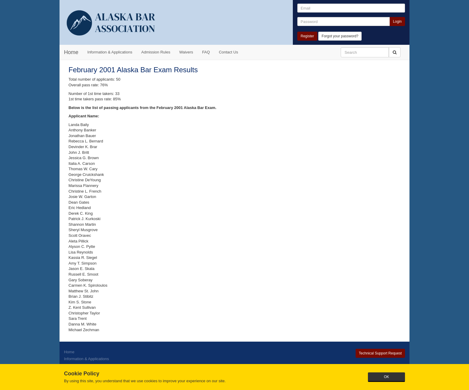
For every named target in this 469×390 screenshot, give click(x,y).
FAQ (206, 52)
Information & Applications (109, 52)
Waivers (186, 52)
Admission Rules (155, 52)
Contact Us (228, 52)
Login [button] (397, 21)
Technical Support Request (380, 353)
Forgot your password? (340, 36)
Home (71, 52)
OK (386, 377)
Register (307, 36)
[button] (395, 52)
